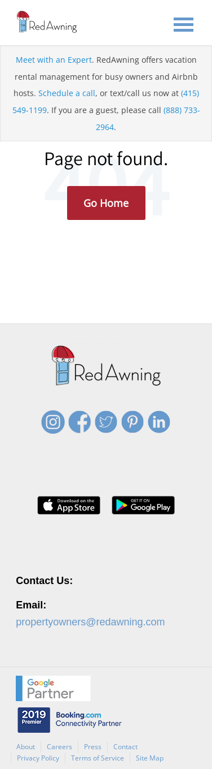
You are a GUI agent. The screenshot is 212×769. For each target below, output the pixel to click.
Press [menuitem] (92, 746)
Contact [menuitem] (125, 746)
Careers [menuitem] (59, 746)
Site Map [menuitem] (150, 758)
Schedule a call (66, 93)
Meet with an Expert (54, 59)
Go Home (106, 203)
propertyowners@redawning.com (90, 622)
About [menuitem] (25, 746)
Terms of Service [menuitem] (97, 758)
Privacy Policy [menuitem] (38, 758)
